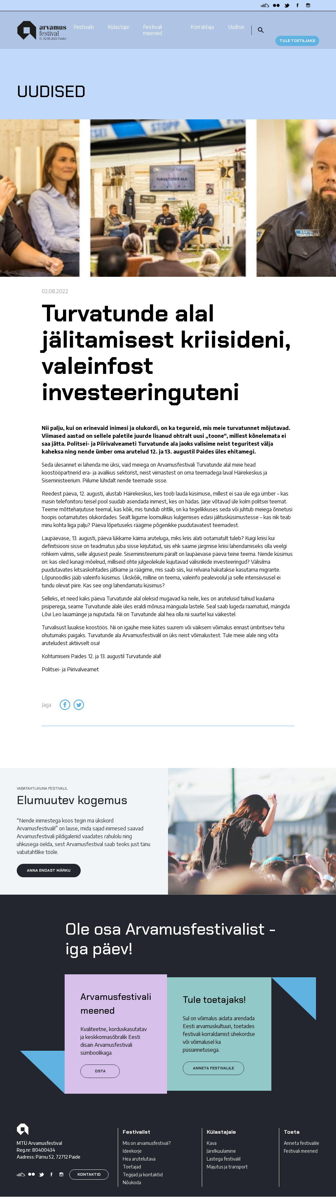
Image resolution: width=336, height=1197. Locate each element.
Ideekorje (132, 1139)
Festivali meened (152, 24)
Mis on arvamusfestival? (147, 1131)
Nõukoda (132, 1171)
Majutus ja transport (227, 1155)
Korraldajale (202, 21)
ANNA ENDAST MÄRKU (49, 859)
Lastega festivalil (224, 1147)
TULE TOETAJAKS (297, 24)
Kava (212, 1131)
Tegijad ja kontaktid (143, 1163)
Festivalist (84, 21)
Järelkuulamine (221, 1139)
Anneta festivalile (301, 1131)
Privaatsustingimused (38, 1191)
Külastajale (118, 21)
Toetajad (132, 1155)
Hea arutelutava (139, 1147)
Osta (100, 1059)
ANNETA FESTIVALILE (213, 1056)
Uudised (236, 21)
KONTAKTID (89, 1163)
